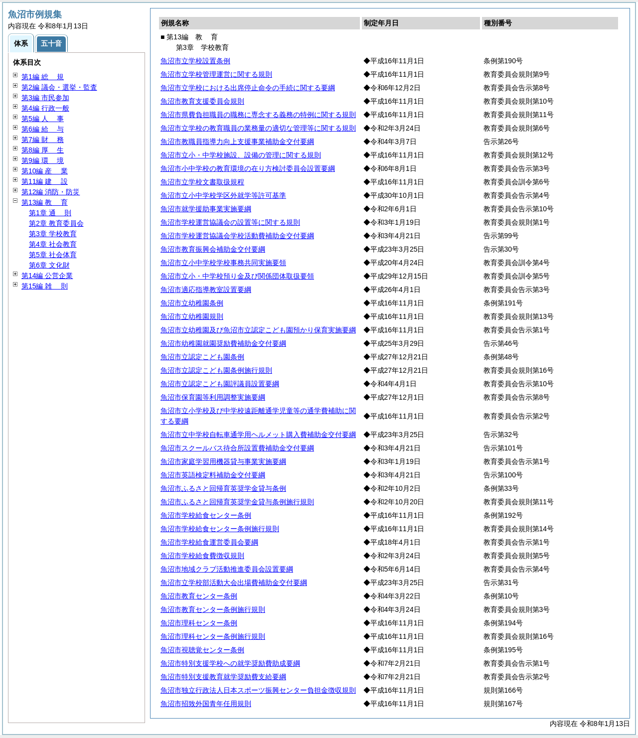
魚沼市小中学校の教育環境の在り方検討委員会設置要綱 (247, 168)
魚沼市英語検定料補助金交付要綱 (212, 475)
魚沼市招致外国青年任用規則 (205, 704)
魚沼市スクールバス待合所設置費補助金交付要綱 (237, 448)
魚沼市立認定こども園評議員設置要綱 (219, 384)
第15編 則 (44, 286)
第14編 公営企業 (47, 276)
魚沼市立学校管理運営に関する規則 (216, 74)
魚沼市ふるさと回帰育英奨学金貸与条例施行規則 (237, 502)
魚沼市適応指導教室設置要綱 (205, 290)
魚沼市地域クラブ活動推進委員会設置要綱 (226, 569)
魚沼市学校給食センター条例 (205, 515)
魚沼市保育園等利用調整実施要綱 (212, 397)
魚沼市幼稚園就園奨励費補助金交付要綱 (223, 343)
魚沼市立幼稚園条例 (191, 303)
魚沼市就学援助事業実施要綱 (205, 209)
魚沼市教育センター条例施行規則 (212, 609)
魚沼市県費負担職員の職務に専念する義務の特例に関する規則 (258, 115)
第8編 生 (42, 150)
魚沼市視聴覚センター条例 (202, 650)
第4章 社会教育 (53, 244)
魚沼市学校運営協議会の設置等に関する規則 (230, 222)
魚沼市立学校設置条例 (195, 61)
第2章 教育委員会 (56, 223)
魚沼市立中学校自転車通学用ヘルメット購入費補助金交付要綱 (258, 435)
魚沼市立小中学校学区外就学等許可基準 (223, 195)
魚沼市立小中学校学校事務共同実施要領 (223, 263)
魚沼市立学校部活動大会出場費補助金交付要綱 (233, 583)
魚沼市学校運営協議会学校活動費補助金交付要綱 (237, 236)
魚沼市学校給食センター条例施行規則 (219, 529)
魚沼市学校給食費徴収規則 (202, 556)
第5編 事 (42, 119)
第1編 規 (42, 77)
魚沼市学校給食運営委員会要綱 (209, 542)
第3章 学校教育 (53, 234)
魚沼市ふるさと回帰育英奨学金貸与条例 (223, 488)
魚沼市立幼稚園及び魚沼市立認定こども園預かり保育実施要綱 (258, 330)
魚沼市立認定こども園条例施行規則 (216, 370)
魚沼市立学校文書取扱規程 (202, 182)
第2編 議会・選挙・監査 (59, 87)
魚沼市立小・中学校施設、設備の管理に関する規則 (240, 155)
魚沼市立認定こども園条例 (202, 357)
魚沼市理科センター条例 (198, 623)
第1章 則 (50, 213)
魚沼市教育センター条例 (198, 596)
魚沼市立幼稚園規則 (191, 316)
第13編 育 (44, 202)
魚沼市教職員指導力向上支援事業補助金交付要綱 (237, 142)
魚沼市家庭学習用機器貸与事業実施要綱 (223, 461)
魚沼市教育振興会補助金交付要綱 (212, 249)
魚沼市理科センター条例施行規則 (212, 636)
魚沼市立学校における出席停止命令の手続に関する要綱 (247, 88)
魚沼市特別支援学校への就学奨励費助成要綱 (230, 663)
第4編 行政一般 (45, 108)
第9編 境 (42, 160)
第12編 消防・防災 (50, 192)
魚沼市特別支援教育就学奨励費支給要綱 (223, 677)
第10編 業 (44, 171)
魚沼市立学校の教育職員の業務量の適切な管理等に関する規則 (258, 128)
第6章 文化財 (49, 265)
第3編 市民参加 (45, 98)
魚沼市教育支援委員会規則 (202, 101)
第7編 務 (42, 140)
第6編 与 (42, 129)
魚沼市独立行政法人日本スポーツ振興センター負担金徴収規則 (258, 690)
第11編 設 (44, 181)
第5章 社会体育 (53, 255)
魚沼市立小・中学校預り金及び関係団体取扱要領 (237, 276)
